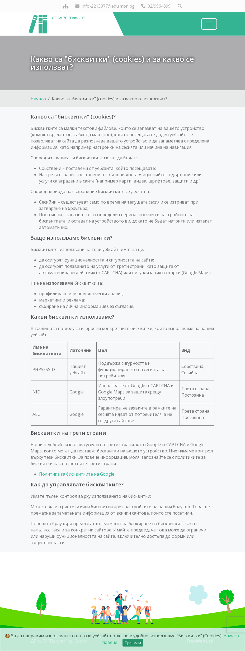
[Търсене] (180, 6)
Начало (38, 99)
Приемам (133, 642)
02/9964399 (156, 6)
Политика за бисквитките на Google (76, 474)
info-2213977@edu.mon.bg (105, 6)
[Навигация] (209, 24)
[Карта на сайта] (65, 6)
